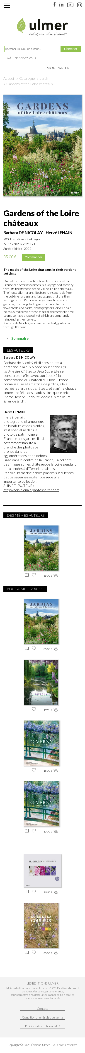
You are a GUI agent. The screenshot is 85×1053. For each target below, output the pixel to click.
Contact (42, 1008)
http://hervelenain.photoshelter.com (31, 490)
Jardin (44, 78)
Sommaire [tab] (17, 338)
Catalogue (27, 78)
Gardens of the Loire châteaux (29, 84)
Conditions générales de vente (42, 1017)
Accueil (9, 78)
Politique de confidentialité (42, 1026)
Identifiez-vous (25, 58)
